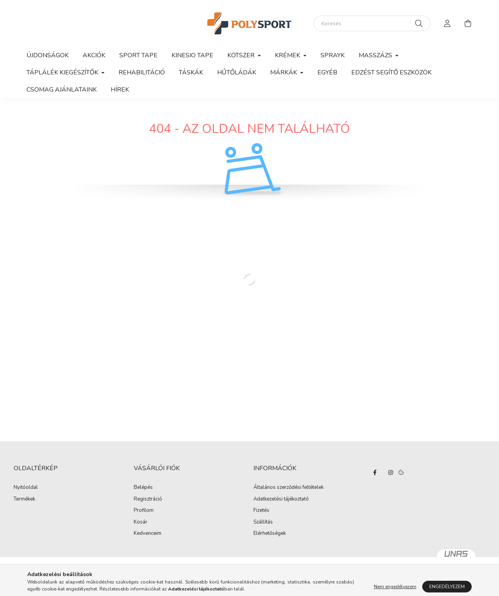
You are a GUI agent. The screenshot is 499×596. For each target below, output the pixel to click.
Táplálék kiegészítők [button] (63, 72)
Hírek (120, 89)
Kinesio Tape (192, 55)
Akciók (94, 55)
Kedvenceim (147, 534)
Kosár (140, 522)
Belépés (143, 488)
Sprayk (332, 55)
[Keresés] (371, 23)
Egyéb (327, 72)
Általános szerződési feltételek (288, 488)
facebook (375, 472)
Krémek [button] (288, 55)
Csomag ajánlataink (62, 89)
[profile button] (447, 23)
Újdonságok (48, 55)
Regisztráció (148, 499)
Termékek (24, 499)
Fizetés (261, 511)
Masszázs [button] (376, 55)
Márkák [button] (284, 72)
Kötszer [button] (241, 55)
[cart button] (468, 23)
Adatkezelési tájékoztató (281, 499)
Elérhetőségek (269, 534)
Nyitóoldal (26, 488)
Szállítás (263, 522)
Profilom (144, 511)
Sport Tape (138, 55)
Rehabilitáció (142, 72)
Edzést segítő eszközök (391, 72)
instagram (390, 472)
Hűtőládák (236, 72)
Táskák (191, 72)
